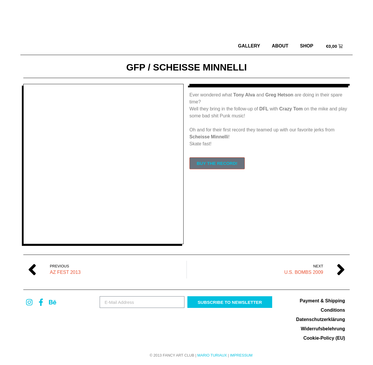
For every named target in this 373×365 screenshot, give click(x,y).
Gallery (249, 45)
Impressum (241, 355)
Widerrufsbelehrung (323, 328)
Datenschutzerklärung (320, 319)
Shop (306, 45)
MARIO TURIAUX (212, 355)
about (280, 45)
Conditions (333, 310)
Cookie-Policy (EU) (324, 338)
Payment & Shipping (322, 300)
